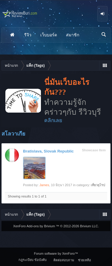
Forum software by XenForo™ (56, 253)
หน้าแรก (12, 34)
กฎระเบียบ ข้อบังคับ (33, 260)
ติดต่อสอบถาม (63, 260)
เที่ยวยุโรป (98, 185)
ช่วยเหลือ (84, 260)
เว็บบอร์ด (48, 34)
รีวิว (27, 34)
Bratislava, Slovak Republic (48, 151)
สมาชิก (72, 34)
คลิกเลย (53, 120)
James (44, 185)
